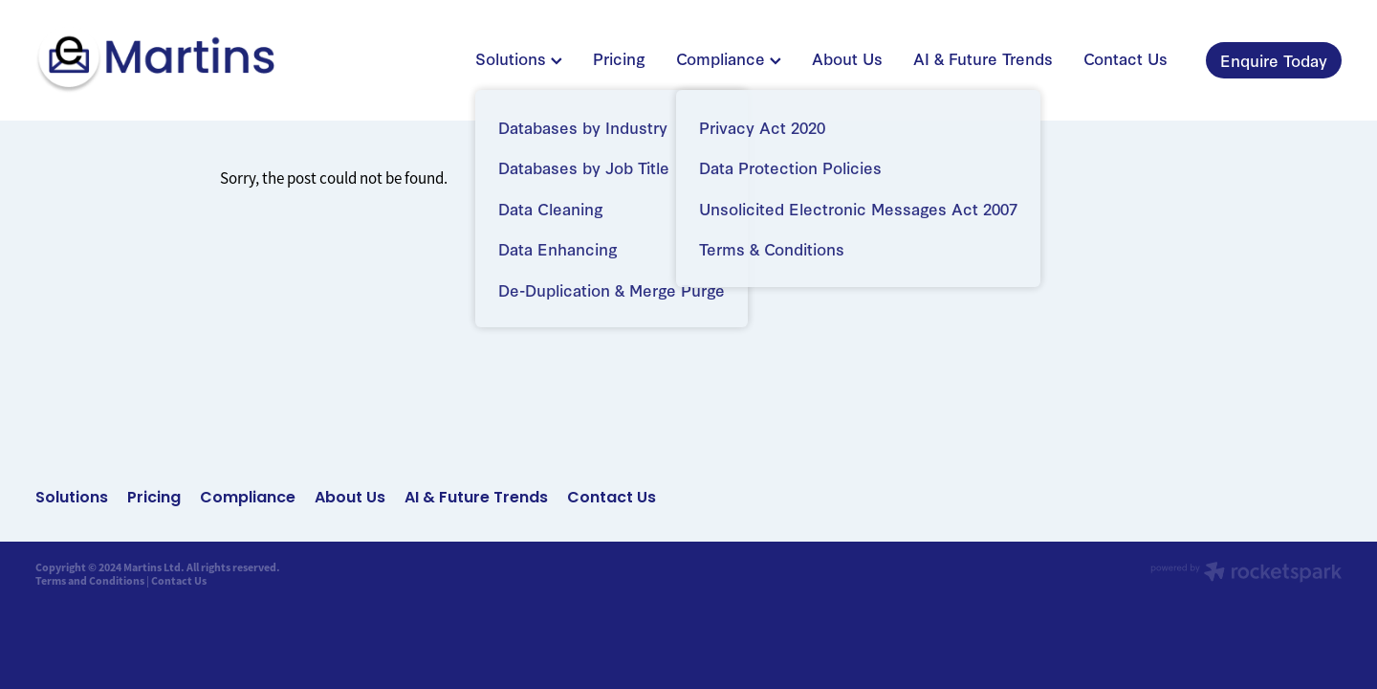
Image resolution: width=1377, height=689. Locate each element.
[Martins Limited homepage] (165, 60)
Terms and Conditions (89, 581)
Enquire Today (1273, 60)
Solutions (518, 58)
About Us (847, 58)
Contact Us (1125, 58)
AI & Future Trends (983, 58)
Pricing (619, 58)
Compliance (728, 58)
